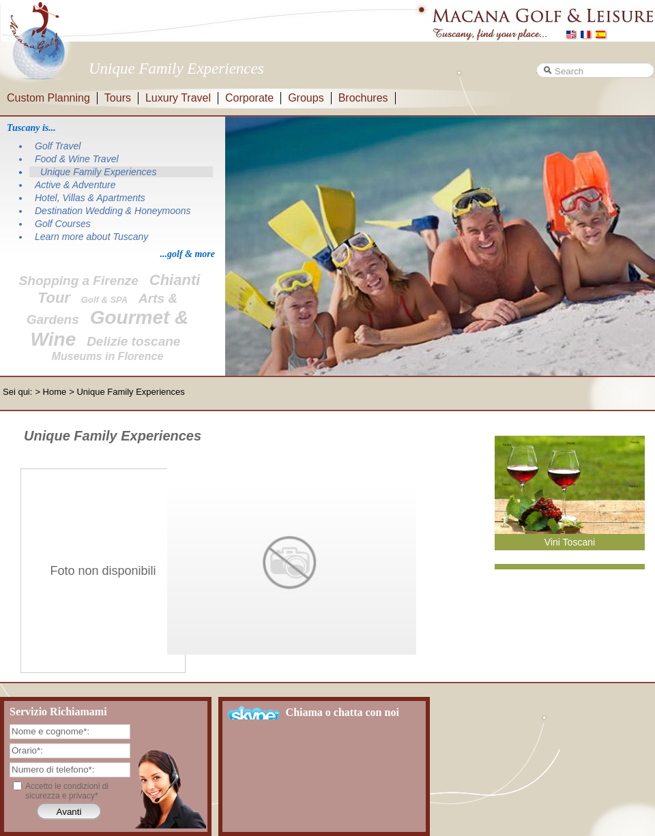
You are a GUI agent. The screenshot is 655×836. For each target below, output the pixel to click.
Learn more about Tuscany (91, 236)
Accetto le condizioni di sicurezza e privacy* (66, 791)
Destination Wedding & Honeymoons (113, 210)
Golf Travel (58, 145)
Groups (305, 98)
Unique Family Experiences (98, 171)
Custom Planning (48, 98)
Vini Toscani (569, 542)
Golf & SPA (104, 300)
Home (55, 392)
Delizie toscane (133, 341)
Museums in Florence (108, 356)
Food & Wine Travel (77, 158)
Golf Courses (63, 223)
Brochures (363, 98)
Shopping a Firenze (79, 280)
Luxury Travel (178, 98)
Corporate (249, 98)
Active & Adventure (75, 184)
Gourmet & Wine (110, 328)
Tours (117, 98)
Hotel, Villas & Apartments (90, 197)
